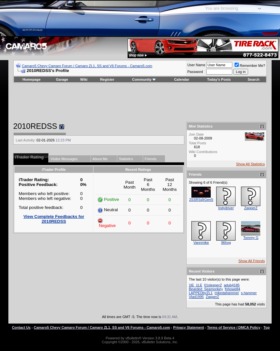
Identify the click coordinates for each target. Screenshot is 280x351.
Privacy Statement (188, 327)
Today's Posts (219, 79)
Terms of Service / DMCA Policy (233, 327)
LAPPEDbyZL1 (201, 293)
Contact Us (21, 327)
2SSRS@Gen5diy (203, 199)
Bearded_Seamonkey (206, 289)
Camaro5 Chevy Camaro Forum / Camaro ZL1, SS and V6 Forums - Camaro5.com (87, 66)
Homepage (32, 79)
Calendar (181, 79)
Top (267, 327)
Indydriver (226, 208)
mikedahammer (227, 293)
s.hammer (249, 293)
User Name (196, 65)
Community (144, 79)
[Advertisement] (140, 102)
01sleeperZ (213, 285)
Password (195, 72)
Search (254, 79)
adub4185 (232, 285)
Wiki (84, 79)
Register (107, 79)
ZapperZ (251, 208)
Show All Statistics (250, 164)
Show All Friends (251, 261)
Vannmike (201, 242)
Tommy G (250, 238)
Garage (62, 79)
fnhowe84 (232, 289)
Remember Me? (250, 65)
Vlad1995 (196, 297)
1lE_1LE (195, 285)
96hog (226, 242)
